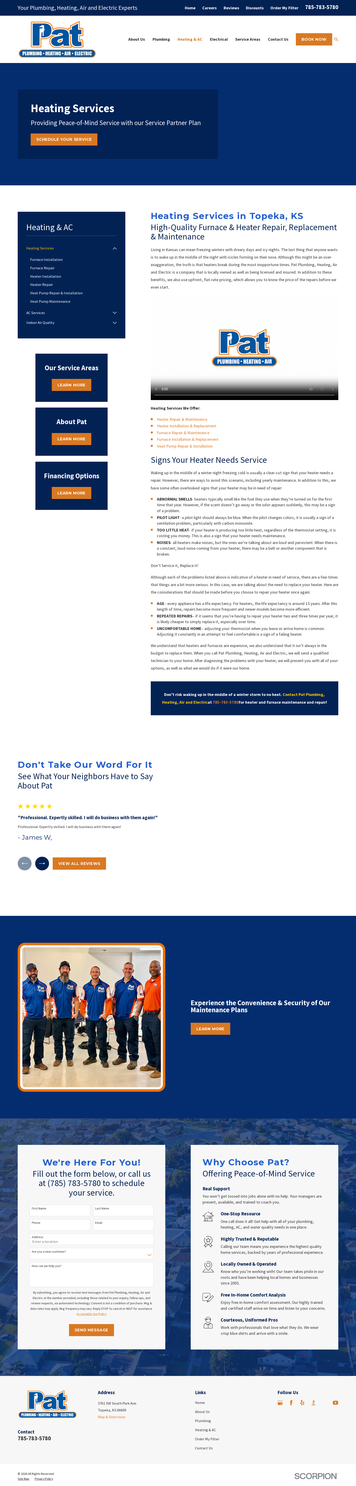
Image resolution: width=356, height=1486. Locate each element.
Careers (209, 7)
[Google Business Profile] (280, 1364)
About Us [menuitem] (136, 39)
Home (190, 7)
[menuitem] (68, 248)
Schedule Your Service (64, 139)
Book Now (314, 39)
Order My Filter (284, 7)
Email (93, 1185)
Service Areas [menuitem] (247, 39)
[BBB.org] (313, 1364)
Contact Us (204, 1410)
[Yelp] (302, 1364)
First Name (33, 1170)
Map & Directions (111, 1379)
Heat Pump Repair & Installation (185, 446)
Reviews (231, 7)
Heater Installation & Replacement (186, 425)
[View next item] (37, 844)
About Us (202, 1373)
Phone (30, 1185)
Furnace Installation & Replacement (187, 439)
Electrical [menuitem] (219, 39)
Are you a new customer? (43, 1214)
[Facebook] (291, 1364)
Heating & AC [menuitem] (190, 39)
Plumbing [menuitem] (161, 39)
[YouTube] (335, 1364)
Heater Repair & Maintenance (182, 419)
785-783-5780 (321, 7)
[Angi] (324, 1364)
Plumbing (203, 1382)
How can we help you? (41, 1228)
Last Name (97, 1170)
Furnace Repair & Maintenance (183, 432)
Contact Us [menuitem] (278, 39)
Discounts (255, 7)
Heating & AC (205, 1392)
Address (32, 1199)
